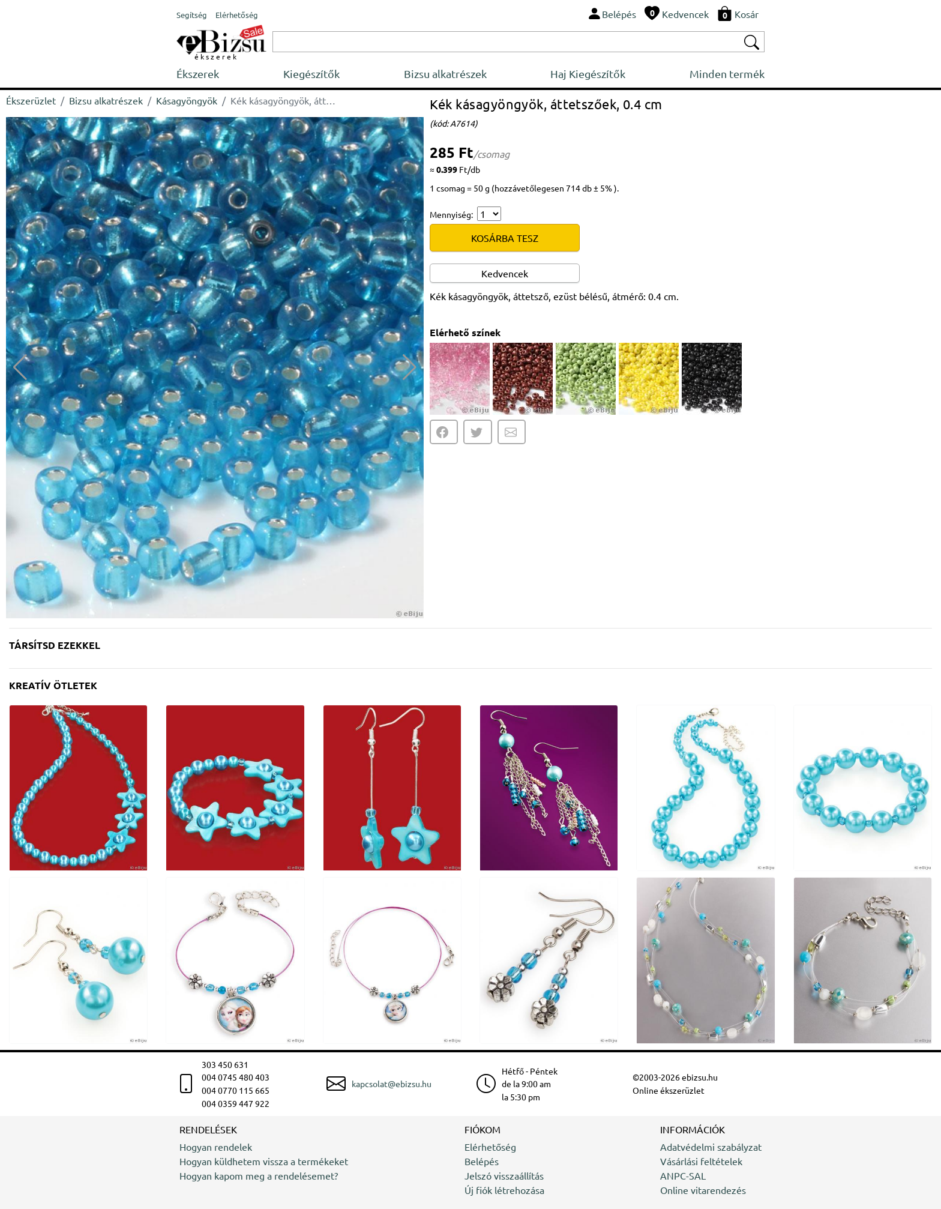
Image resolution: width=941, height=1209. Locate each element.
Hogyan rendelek (215, 1147)
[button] (409, 367)
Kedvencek (504, 273)
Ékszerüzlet (31, 100)
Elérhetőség (490, 1147)
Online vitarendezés (703, 1190)
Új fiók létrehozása (504, 1190)
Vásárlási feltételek (701, 1161)
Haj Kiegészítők (587, 73)
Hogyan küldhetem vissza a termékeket (263, 1161)
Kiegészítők (311, 73)
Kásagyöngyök (186, 100)
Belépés (481, 1161)
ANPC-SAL (683, 1175)
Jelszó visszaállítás (504, 1175)
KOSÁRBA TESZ (504, 238)
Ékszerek (197, 73)
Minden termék (727, 73)
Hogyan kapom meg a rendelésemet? (258, 1175)
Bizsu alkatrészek (445, 73)
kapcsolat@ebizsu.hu (391, 1083)
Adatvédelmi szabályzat (711, 1147)
